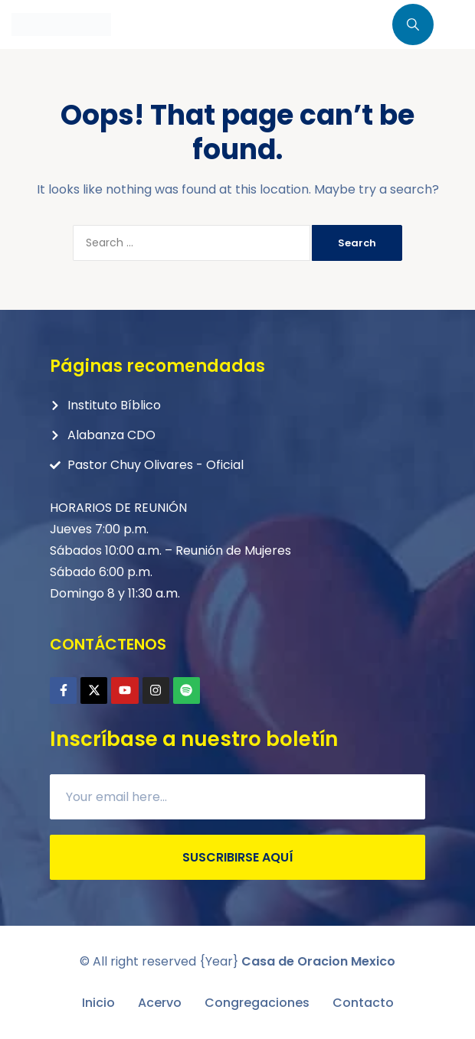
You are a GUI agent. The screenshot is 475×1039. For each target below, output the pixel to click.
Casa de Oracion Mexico (318, 961)
